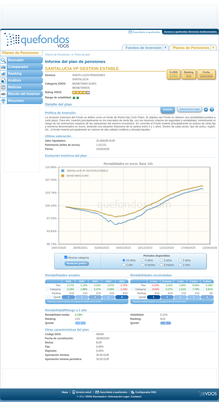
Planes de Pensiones (191, 48)
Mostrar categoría (78, 257)
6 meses (150, 264)
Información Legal (118, 396)
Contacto (136, 396)
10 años (131, 260)
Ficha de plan (82, 54)
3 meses (169, 264)
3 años (168, 260)
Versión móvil (83, 392)
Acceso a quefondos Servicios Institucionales (190, 31)
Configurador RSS (145, 392)
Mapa (65, 392)
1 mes (186, 264)
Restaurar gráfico (77, 263)
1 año (129, 264)
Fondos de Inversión (144, 48)
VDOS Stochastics (95, 396)
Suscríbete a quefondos (146, 32)
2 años (187, 260)
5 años (149, 260)
